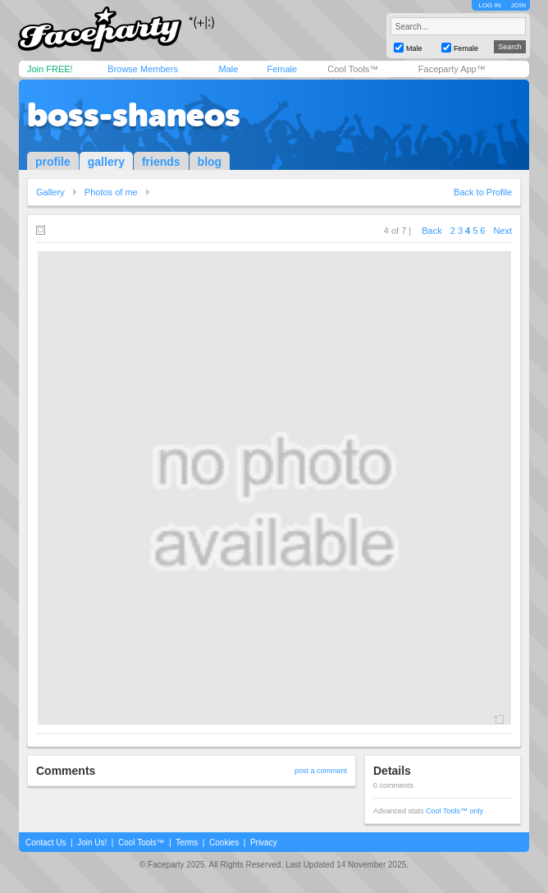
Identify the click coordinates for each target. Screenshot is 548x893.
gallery (106, 161)
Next (502, 231)
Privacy (263, 842)
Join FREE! (50, 69)
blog (210, 161)
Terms (187, 842)
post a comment (321, 771)
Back (431, 231)
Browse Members (142, 69)
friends (161, 161)
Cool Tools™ (352, 69)
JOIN (518, 5)
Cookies (224, 842)
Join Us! (92, 842)
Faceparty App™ (452, 69)
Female (282, 69)
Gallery (50, 192)
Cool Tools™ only (454, 811)
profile (53, 161)
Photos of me (111, 192)
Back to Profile (483, 192)
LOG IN (489, 5)
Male (228, 69)
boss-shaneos (133, 115)
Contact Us (45, 842)
